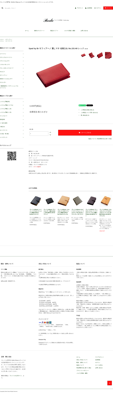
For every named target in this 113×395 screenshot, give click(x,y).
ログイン (98, 8)
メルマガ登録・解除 (69, 30)
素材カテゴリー (39, 30)
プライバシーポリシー (82, 370)
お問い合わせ (84, 30)
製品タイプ (54, 30)
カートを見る (99, 365)
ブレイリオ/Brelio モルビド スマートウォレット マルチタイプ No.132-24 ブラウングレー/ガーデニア (78, 212)
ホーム (27, 30)
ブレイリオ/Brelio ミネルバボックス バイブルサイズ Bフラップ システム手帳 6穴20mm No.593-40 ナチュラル (105, 212)
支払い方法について (81, 359)
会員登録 (89, 8)
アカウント (80, 8)
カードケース (9, 41)
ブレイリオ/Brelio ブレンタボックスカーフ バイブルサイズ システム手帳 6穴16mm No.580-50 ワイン (91, 212)
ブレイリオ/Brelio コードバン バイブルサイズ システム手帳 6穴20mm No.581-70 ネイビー (36, 212)
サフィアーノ (9, 39)
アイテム (108, 8)
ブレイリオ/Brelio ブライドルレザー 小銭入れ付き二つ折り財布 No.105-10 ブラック (49, 212)
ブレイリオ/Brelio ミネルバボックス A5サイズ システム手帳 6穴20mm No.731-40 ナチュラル (63, 212)
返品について (92, 138)
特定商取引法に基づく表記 (104, 138)
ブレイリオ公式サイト (16, 375)
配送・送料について (81, 362)
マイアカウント (99, 357)
